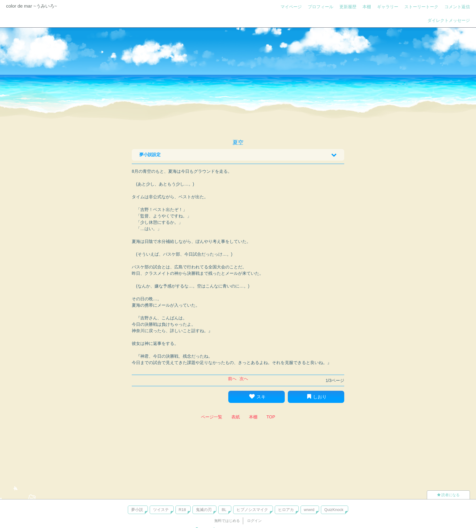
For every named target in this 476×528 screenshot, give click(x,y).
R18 (182, 509)
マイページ (291, 6)
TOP (271, 416)
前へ (232, 378)
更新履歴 (347, 6)
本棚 (366, 6)
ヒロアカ (286, 509)
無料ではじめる (227, 521)
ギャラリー (387, 6)
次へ (244, 378)
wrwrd (309, 509)
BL (224, 509)
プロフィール (320, 6)
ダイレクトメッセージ (448, 20)
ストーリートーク (421, 6)
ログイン (254, 521)
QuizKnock (333, 509)
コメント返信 (457, 6)
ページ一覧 (211, 416)
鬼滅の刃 (204, 509)
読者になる (448, 495)
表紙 (235, 416)
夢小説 (137, 509)
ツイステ (161, 509)
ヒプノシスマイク (252, 509)
